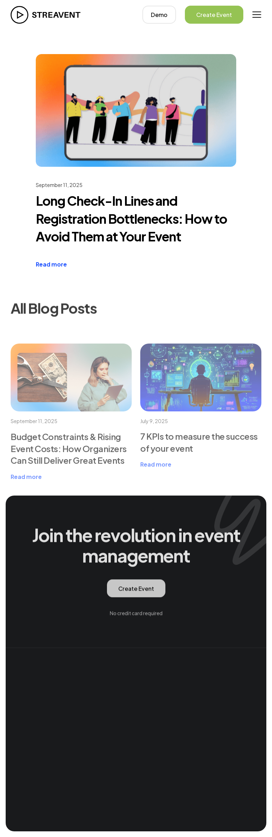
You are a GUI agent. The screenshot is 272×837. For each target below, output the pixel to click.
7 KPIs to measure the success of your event (199, 458)
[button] (256, 14)
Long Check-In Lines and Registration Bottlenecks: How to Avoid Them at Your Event (131, 218)
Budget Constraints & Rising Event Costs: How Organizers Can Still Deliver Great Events (69, 464)
